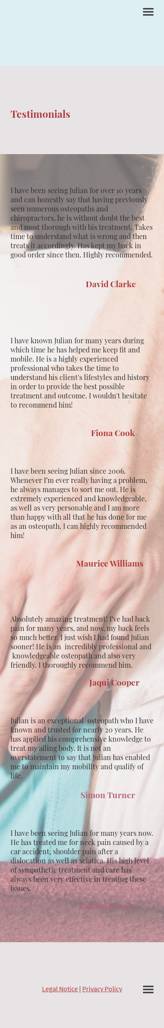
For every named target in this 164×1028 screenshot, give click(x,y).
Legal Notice (60, 988)
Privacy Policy (102, 988)
